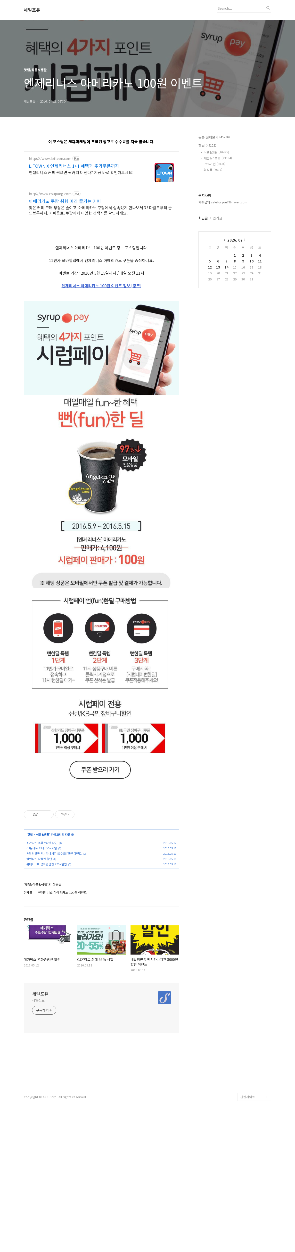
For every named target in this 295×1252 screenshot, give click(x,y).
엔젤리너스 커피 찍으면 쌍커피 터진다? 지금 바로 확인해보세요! (81, 172)
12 (210, 267)
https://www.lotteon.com (50, 158)
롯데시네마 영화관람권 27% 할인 (46, 1000)
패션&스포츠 (218, 158)
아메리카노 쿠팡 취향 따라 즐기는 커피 (65, 201)
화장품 (213, 169)
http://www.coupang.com (50, 194)
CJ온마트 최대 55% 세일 (41, 984)
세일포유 (32, 10)
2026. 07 (235, 240)
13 (218, 267)
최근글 (203, 218)
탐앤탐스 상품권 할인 (39, 995)
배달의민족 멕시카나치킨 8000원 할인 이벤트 (54, 989)
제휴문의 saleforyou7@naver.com (222, 202)
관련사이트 (247, 1233)
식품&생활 (42, 971)
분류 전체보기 (214, 137)
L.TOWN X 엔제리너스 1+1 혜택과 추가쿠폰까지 (74, 166)
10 (252, 261)
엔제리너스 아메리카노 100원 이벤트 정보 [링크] (101, 353)
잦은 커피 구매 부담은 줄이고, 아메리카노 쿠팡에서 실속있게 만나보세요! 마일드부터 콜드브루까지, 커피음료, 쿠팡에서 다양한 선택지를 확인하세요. (100, 210)
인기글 (217, 218)
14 (227, 267)
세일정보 (38, 1136)
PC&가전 (214, 164)
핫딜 (30, 971)
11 (260, 261)
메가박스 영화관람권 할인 (41, 979)
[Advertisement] (101, 261)
